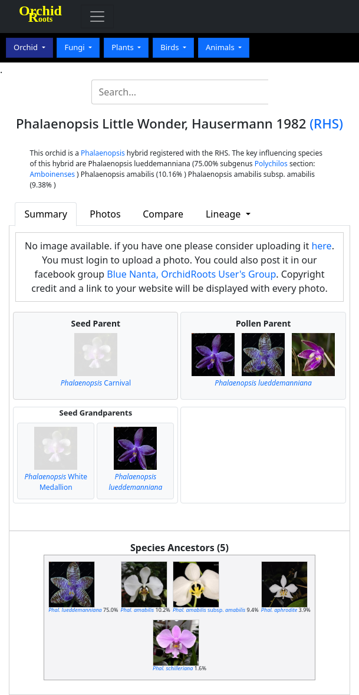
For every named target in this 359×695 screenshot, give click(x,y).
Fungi (75, 47)
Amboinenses (52, 174)
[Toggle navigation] (97, 16)
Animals (221, 47)
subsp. (209, 610)
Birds (170, 47)
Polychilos (271, 164)
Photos (105, 213)
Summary (45, 213)
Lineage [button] (224, 213)
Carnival (96, 383)
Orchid (26, 47)
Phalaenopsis (103, 153)
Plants (123, 47)
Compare (163, 213)
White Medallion (56, 482)
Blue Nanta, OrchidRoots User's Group (191, 274)
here (321, 245)
